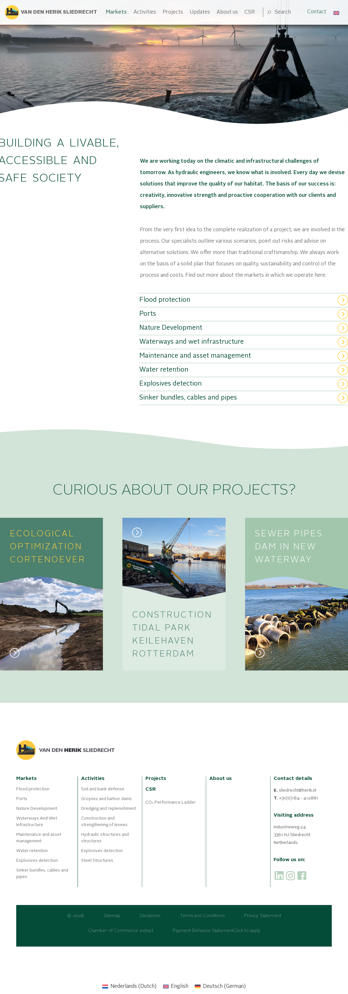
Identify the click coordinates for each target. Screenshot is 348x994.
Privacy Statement (262, 915)
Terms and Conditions (202, 915)
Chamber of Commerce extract (120, 930)
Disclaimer (150, 915)
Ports (21, 799)
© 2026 (75, 915)
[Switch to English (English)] (176, 986)
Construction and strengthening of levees (104, 821)
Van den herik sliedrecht (59, 12)
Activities (144, 12)
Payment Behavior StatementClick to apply (216, 930)
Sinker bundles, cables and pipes (42, 873)
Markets (116, 12)
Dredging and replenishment (108, 809)
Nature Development (36, 809)
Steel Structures (97, 861)
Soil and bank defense (102, 789)
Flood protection (32, 789)
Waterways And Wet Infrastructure (36, 821)
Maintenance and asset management (38, 838)
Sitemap (112, 915)
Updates (200, 12)
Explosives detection (37, 861)
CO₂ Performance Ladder (170, 802)
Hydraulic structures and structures (105, 838)
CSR (249, 12)
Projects (173, 12)
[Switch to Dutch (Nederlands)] (129, 986)
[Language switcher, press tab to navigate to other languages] (336, 12)
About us (227, 12)
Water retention (32, 851)
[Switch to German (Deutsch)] (220, 986)
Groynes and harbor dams (106, 799)
